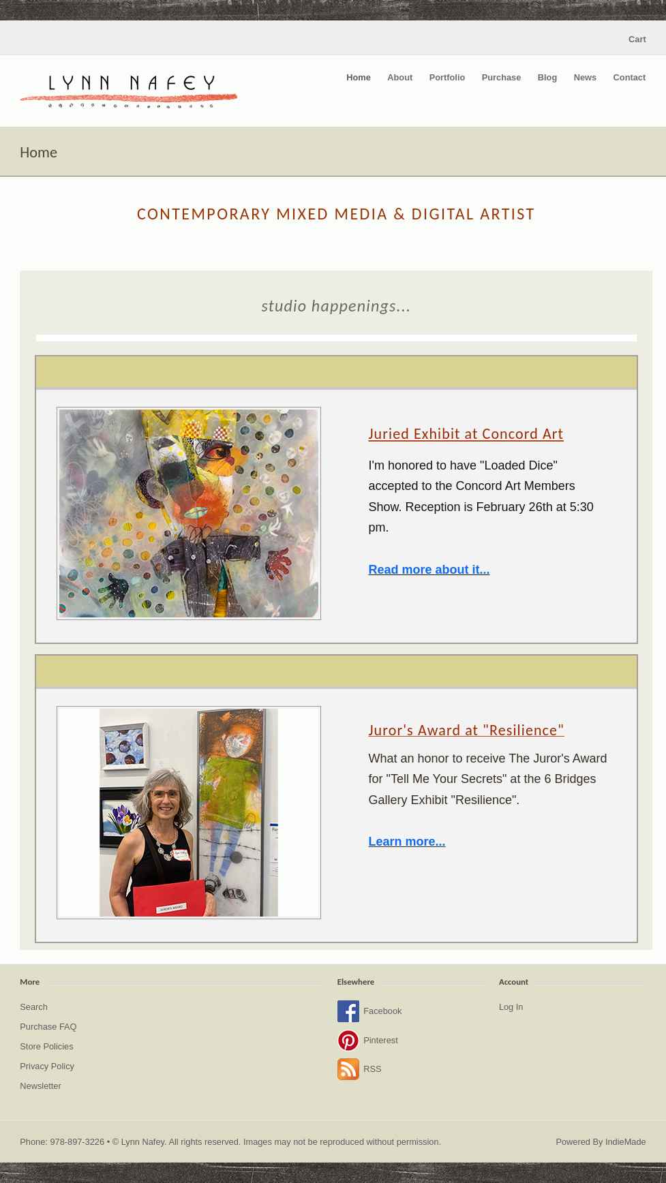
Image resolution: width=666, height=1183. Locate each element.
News (585, 77)
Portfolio (447, 77)
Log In (511, 1007)
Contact (630, 77)
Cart (637, 39)
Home (358, 77)
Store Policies (46, 1046)
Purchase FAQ (48, 1026)
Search (34, 1007)
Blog (547, 77)
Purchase (501, 77)
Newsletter (40, 1086)
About (399, 77)
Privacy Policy (47, 1066)
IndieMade (625, 1142)
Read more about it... (429, 570)
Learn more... (407, 841)
